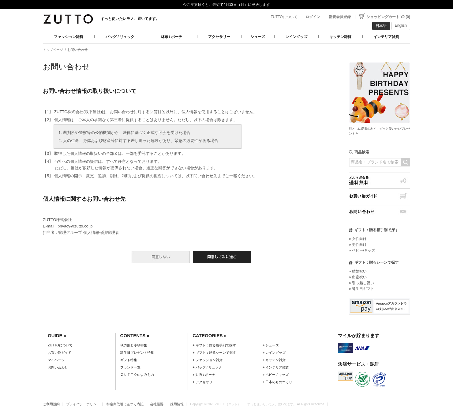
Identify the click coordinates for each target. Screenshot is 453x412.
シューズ (257, 37)
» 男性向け (358, 244)
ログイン (312, 17)
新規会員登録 (340, 17)
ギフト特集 (128, 360)
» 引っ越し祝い (361, 283)
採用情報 (177, 404)
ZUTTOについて (284, 17)
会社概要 (156, 404)
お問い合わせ (379, 211)
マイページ (56, 360)
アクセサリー (219, 37)
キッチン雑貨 (340, 37)
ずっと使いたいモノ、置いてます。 (130, 19)
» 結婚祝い (358, 271)
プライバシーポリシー (83, 404)
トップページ (53, 50)
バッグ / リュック (120, 37)
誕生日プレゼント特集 (137, 352)
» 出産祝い (358, 277)
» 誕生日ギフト (361, 289)
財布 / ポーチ (171, 37)
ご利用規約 (51, 404)
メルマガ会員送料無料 (379, 180)
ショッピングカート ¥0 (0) (388, 17)
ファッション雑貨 (68, 37)
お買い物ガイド (379, 196)
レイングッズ (296, 37)
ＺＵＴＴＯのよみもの (137, 374)
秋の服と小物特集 (133, 345)
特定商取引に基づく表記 (125, 404)
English (401, 25)
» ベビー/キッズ (362, 250)
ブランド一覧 (130, 367)
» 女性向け (358, 239)
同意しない (161, 257)
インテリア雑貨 (386, 37)
